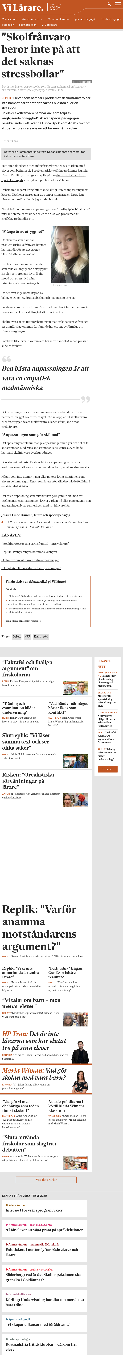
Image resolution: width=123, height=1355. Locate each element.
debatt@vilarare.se (31, 675)
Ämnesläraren (31, 19)
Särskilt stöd (41, 690)
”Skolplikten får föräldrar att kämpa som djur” (31, 622)
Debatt (17, 690)
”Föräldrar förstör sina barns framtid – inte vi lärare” (35, 597)
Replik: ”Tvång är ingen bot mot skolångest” (29, 606)
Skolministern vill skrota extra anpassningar (30, 614)
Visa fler (107, 823)
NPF (27, 690)
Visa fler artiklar (46, 1210)
